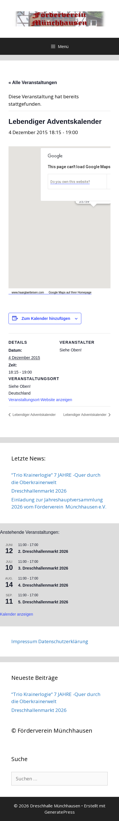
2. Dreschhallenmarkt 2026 (43, 551)
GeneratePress (59, 812)
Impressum (24, 641)
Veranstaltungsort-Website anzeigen (40, 399)
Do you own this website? (70, 182)
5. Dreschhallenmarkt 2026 (43, 602)
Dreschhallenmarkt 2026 (39, 490)
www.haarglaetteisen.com (26, 292)
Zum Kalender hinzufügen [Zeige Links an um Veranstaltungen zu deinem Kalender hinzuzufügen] (46, 318)
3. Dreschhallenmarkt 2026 (43, 568)
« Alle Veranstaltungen (32, 82)
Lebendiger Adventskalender (34, 415)
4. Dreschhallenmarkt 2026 (43, 585)
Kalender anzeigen (16, 614)
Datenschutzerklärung (63, 641)
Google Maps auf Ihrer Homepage (68, 292)
